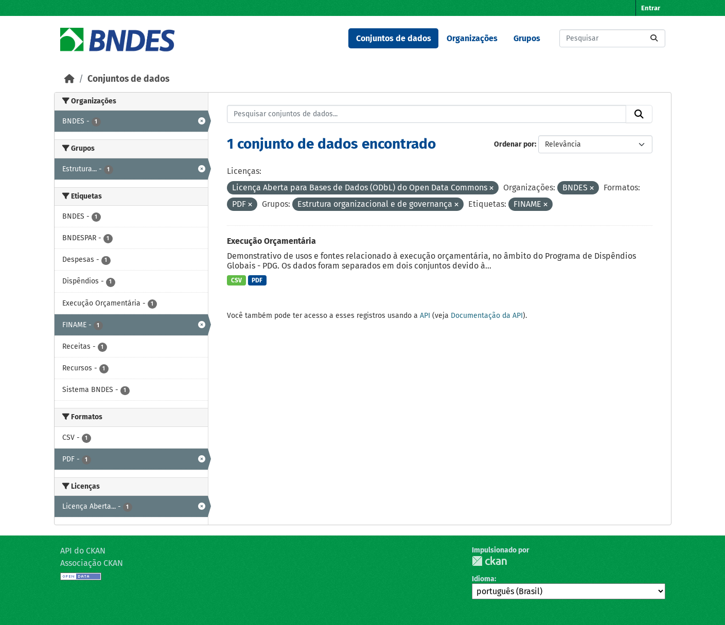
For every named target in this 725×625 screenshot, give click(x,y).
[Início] (69, 79)
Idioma (483, 579)
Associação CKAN (91, 563)
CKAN (489, 561)
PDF (257, 280)
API (425, 315)
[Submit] (654, 38)
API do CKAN (82, 551)
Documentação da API (487, 315)
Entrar (650, 8)
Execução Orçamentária (271, 241)
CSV (236, 280)
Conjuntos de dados (393, 38)
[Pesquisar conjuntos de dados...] (612, 38)
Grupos (527, 38)
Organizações (472, 38)
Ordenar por (514, 144)
